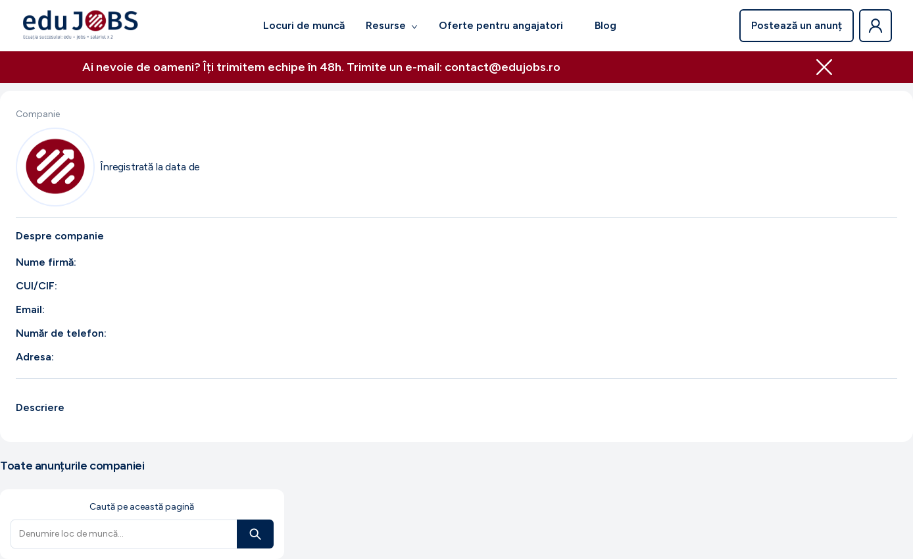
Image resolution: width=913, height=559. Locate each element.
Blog (605, 25)
